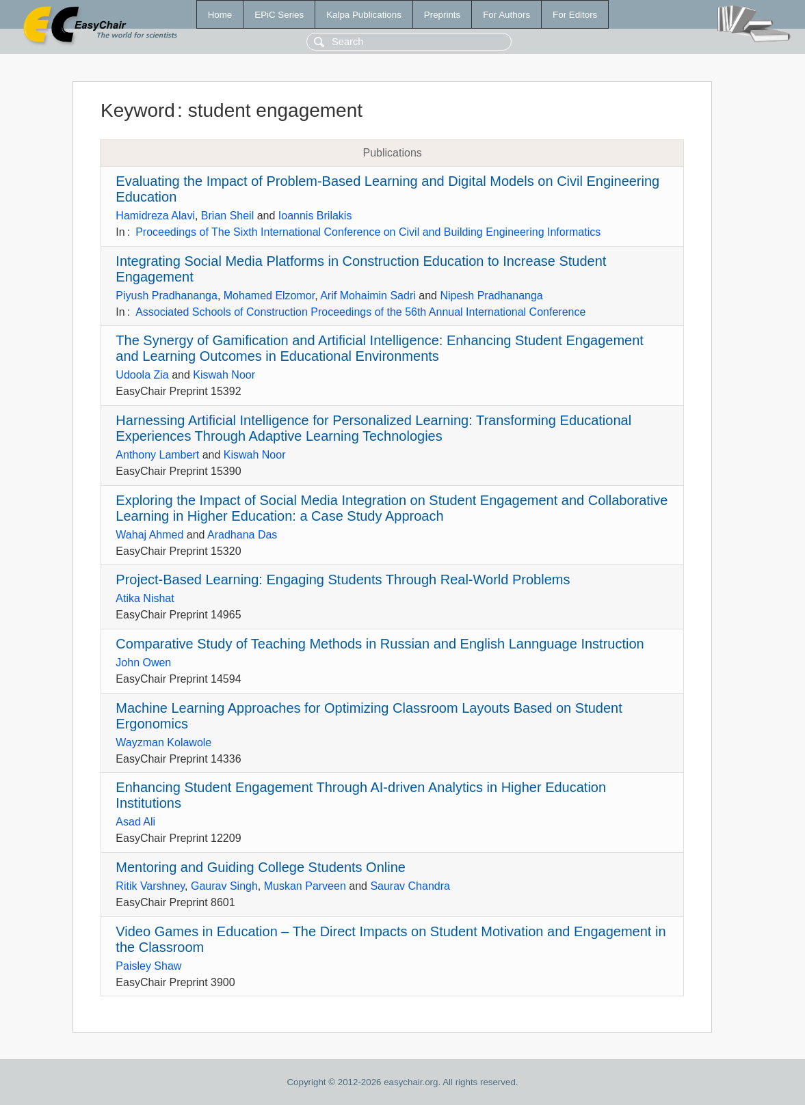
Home (220, 15)
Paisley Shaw (148, 966)
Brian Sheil (227, 215)
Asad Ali (135, 822)
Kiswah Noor (224, 375)
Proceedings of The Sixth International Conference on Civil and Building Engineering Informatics (368, 232)
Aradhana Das (242, 535)
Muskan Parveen (305, 886)
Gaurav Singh (224, 886)
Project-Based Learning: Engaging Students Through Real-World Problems (343, 579)
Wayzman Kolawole (163, 742)
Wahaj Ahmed (149, 535)
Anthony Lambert (157, 455)
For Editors (575, 15)
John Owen (143, 662)
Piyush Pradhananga (166, 295)
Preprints (442, 15)
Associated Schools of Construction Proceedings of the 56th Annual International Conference (360, 312)
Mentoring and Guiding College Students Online (261, 867)
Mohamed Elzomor (269, 295)
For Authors (506, 15)
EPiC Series (279, 15)
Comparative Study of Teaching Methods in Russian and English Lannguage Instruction (380, 643)
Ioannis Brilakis (315, 215)
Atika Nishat (145, 598)
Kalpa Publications (363, 15)
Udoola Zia (142, 375)
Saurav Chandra (410, 886)
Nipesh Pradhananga (491, 295)
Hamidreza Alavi (155, 215)
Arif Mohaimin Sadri (368, 295)
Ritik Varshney (150, 886)
